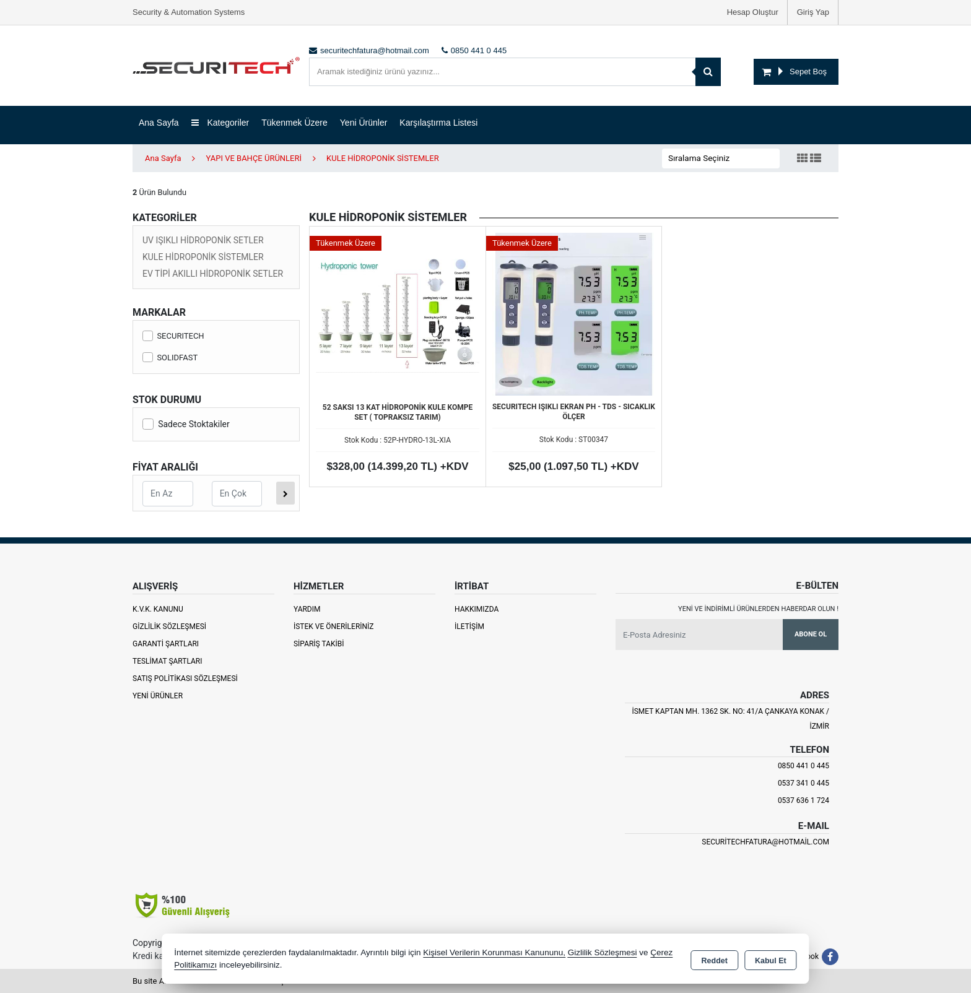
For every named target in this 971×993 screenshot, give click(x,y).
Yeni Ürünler (158, 696)
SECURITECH (173, 336)
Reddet (715, 959)
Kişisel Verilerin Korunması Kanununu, (494, 952)
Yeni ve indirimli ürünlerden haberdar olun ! (758, 609)
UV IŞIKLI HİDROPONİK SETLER (203, 240)
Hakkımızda (477, 609)
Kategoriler (220, 123)
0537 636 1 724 (803, 800)
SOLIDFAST (170, 357)
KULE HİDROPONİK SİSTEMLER (203, 257)
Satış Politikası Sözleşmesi (185, 678)
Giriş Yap (813, 12)
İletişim (469, 626)
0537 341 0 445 (803, 783)
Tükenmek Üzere (294, 123)
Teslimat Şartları (167, 661)
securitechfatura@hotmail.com (765, 842)
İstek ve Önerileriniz (334, 626)
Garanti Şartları (166, 644)
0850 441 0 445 (803, 765)
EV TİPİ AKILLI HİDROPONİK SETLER (212, 274)
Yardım (307, 609)
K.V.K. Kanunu (158, 609)
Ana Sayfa (159, 123)
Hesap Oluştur (752, 12)
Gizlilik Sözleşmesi (169, 626)
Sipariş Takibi (319, 644)
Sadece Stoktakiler (186, 424)
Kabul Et (770, 959)
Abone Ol (811, 634)
